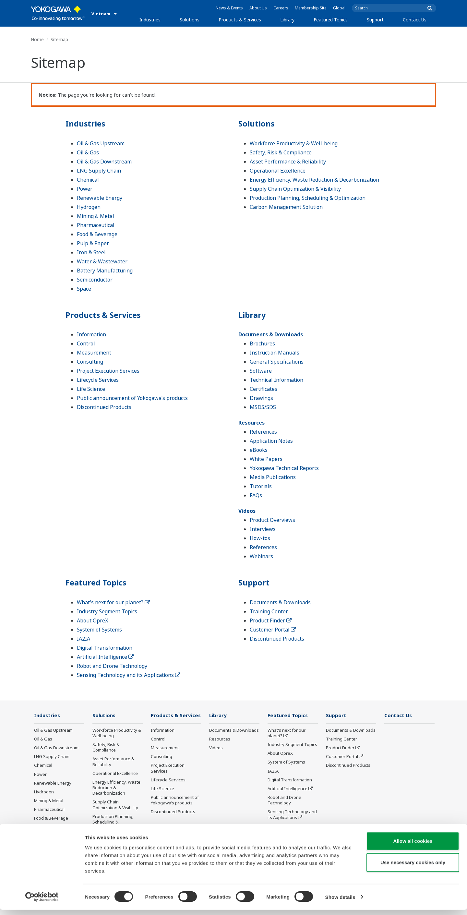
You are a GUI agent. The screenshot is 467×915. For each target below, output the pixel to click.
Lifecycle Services (98, 379)
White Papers (266, 459)
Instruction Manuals (274, 352)
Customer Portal (273, 629)
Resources (251, 422)
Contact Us (414, 20)
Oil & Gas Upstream (101, 143)
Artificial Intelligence (105, 656)
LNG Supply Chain (99, 170)
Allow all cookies (413, 846)
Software (261, 370)
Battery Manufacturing (105, 270)
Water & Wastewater (102, 261)
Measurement (94, 352)
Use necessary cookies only (412, 867)
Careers (280, 8)
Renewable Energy (99, 197)
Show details (340, 902)
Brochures (262, 343)
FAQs (256, 495)
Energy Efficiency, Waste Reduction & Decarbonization (314, 179)
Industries (150, 20)
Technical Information (276, 379)
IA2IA (83, 638)
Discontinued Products (104, 407)
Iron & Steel (91, 252)
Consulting (90, 361)
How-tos (260, 538)
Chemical (88, 179)
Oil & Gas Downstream (104, 161)
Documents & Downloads (270, 334)
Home (37, 39)
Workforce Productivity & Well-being (294, 143)
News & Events (229, 8)
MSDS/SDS (263, 407)
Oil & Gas (88, 152)
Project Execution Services (108, 370)
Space (84, 288)
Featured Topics (331, 20)
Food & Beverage (97, 233)
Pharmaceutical (95, 224)
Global (339, 8)
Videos (247, 510)
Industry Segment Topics (107, 611)
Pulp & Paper (93, 243)
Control (86, 343)
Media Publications (273, 477)
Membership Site (311, 8)
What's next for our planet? (113, 602)
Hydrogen (89, 206)
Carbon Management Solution (286, 206)
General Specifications (277, 361)
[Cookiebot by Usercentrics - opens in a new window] (42, 902)
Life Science (91, 388)
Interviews (263, 529)
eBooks (259, 449)
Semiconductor (95, 279)
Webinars (261, 556)
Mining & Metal (95, 215)
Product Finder (271, 620)
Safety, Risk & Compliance (281, 152)
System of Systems (99, 629)
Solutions (189, 20)
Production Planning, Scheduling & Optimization (307, 197)
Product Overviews (272, 520)
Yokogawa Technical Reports (284, 468)
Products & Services (240, 20)
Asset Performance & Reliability (288, 161)
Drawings (261, 398)
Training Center (269, 611)
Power (84, 188)
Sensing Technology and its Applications (128, 675)
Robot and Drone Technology (112, 665)
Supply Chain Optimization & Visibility (295, 188)
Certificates (263, 388)
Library (287, 20)
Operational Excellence (277, 170)
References (263, 431)
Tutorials (261, 486)
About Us (258, 8)
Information (91, 334)
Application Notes (271, 440)
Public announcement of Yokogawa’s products (132, 398)
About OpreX (92, 620)
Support (375, 20)
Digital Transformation (104, 647)
